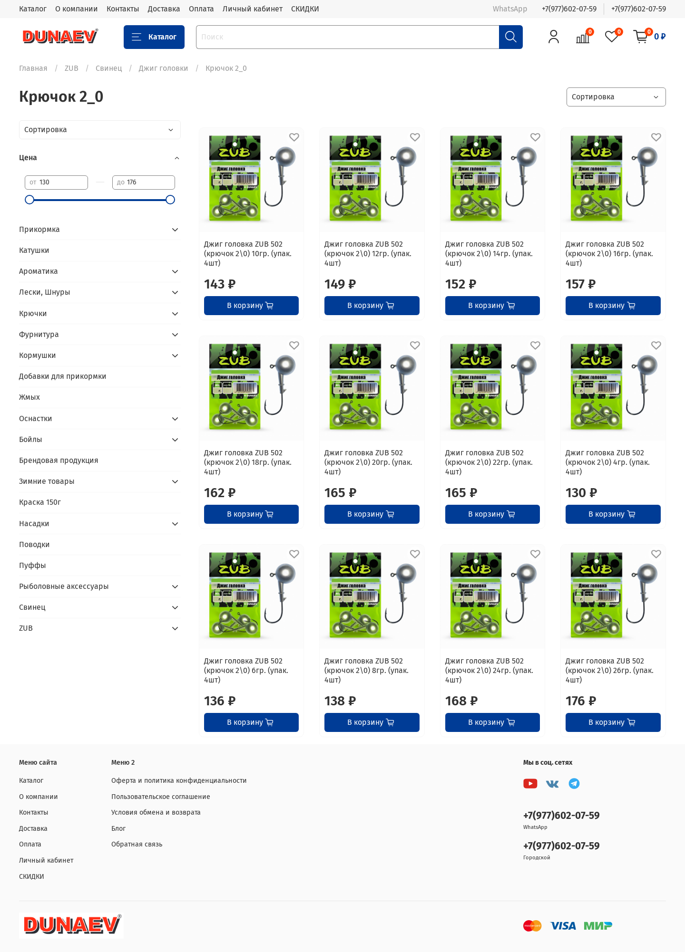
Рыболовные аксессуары (64, 586)
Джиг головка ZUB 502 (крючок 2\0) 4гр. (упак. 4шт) (608, 462)
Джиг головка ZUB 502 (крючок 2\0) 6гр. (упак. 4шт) (246, 670)
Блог (118, 829)
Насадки (34, 523)
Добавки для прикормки (63, 376)
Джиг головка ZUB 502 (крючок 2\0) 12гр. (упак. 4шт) (367, 254)
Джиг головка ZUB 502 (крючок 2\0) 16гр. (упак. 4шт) (609, 254)
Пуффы (32, 565)
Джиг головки (163, 68)
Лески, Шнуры (44, 292)
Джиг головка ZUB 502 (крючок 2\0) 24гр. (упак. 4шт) (489, 670)
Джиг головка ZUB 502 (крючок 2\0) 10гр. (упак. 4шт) (248, 254)
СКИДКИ (305, 8)
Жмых (29, 397)
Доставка (164, 8)
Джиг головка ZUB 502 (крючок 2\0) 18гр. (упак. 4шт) (248, 462)
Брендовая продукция (58, 460)
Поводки (34, 544)
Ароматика (38, 271)
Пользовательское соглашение (160, 797)
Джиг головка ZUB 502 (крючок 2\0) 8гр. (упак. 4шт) (366, 670)
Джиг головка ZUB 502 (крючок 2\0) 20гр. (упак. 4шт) (368, 462)
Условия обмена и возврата (156, 812)
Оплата (201, 8)
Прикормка (39, 229)
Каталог (33, 8)
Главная (33, 68)
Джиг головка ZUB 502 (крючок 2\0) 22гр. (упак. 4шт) (489, 462)
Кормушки (37, 355)
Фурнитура (39, 334)
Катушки (34, 250)
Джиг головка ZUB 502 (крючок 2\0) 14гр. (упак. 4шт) (489, 254)
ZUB (71, 68)
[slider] (29, 199)
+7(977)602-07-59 (569, 8)
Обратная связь (136, 844)
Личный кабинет (253, 8)
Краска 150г (40, 502)
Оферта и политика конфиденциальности (179, 781)
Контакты (123, 8)
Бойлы (30, 439)
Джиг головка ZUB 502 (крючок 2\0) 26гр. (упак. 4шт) (610, 670)
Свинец (109, 68)
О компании (76, 8)
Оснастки (35, 418)
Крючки (33, 313)
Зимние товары (47, 481)
